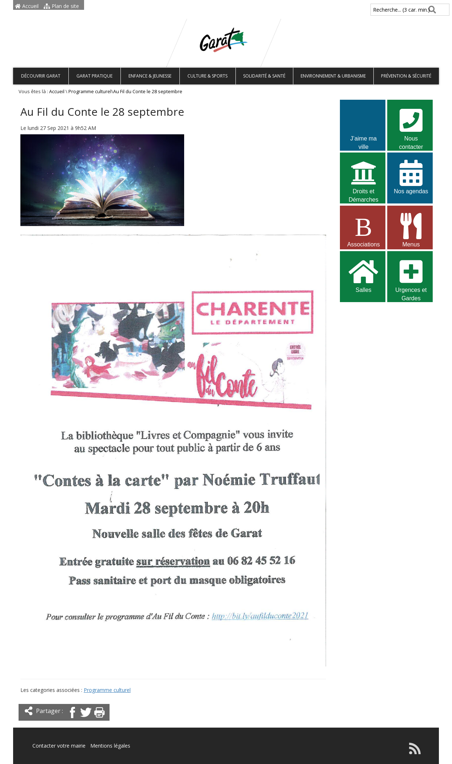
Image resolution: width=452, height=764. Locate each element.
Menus (411, 229)
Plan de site (61, 6)
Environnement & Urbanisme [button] (333, 76)
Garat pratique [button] (94, 76)
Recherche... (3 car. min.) (389, 9)
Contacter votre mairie (59, 745)
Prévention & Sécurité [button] (406, 76)
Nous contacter (411, 124)
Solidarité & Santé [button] (264, 76)
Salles (363, 275)
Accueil (27, 6)
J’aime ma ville (363, 124)
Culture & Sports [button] (207, 76)
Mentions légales (110, 745)
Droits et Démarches (363, 177)
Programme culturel (89, 91)
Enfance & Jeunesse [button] (149, 76)
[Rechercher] (430, 9)
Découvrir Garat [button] (40, 76)
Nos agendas (411, 176)
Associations (363, 229)
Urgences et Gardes (411, 276)
